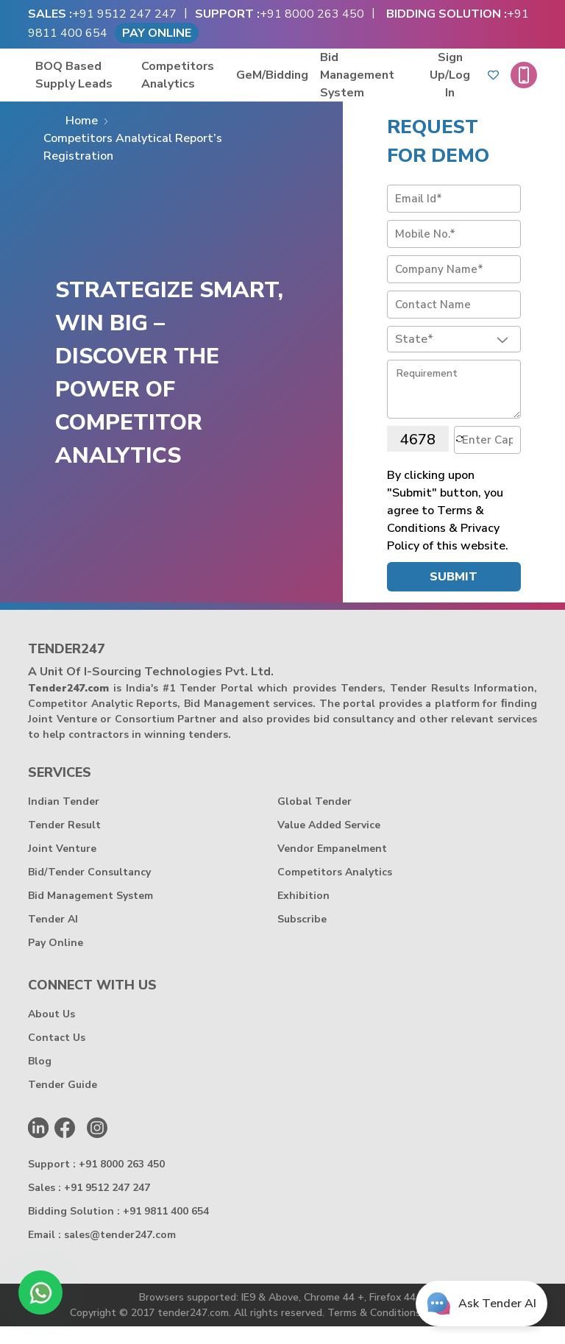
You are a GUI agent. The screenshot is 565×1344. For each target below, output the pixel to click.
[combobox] (453, 357)
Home (81, 138)
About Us (51, 1032)
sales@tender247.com (120, 1252)
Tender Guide (62, 1102)
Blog (39, 1079)
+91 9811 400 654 (166, 1229)
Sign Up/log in (461, 84)
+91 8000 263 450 (312, 14)
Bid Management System (392, 84)
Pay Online (156, 33)
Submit (453, 594)
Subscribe (302, 937)
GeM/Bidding (307, 84)
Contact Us (56, 1055)
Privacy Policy (462, 1330)
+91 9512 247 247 (124, 14)
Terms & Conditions (374, 1330)
